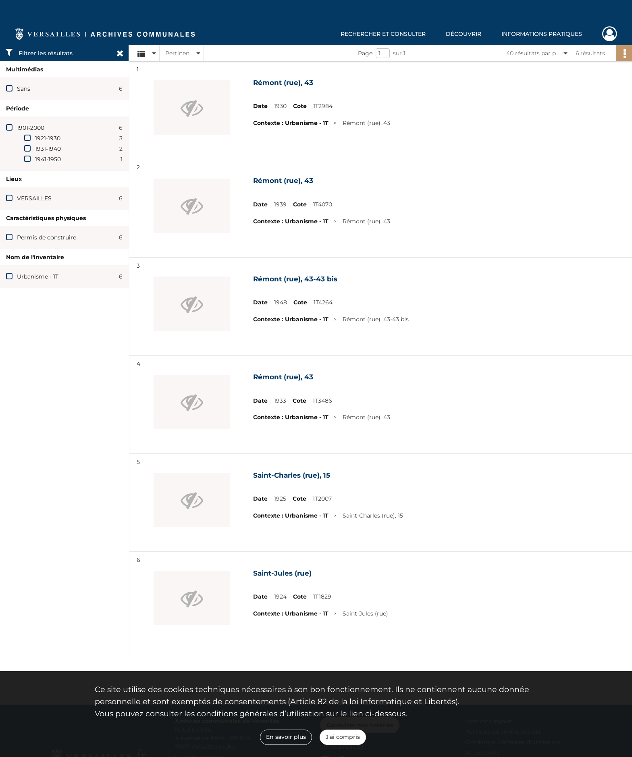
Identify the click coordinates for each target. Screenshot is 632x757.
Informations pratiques (541, 33)
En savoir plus (286, 736)
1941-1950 (48, 159)
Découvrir (463, 33)
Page (365, 53)
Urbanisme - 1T (37, 276)
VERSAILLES (34, 198)
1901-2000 (30, 127)
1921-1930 (47, 138)
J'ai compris (343, 736)
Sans (23, 88)
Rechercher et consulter (383, 33)
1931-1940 (48, 148)
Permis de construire (46, 237)
